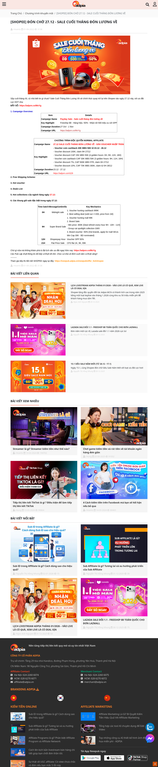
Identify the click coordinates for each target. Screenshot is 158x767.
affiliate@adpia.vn (24, 682)
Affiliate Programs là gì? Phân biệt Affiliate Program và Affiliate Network (52, 739)
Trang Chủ (16, 13)
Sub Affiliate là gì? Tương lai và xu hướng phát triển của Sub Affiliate (51, 727)
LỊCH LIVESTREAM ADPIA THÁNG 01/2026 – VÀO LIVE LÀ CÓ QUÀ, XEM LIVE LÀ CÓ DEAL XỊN (107, 287)
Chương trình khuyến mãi (39, 13)
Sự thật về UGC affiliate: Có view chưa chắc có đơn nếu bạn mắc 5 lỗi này (52, 763)
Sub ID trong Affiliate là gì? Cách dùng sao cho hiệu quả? (52, 715)
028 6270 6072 (99, 678)
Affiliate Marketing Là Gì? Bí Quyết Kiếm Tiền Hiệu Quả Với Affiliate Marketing (120, 715)
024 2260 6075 (101, 675)
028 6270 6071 (29, 678)
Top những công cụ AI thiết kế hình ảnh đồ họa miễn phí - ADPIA (122, 739)
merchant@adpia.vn (95, 682)
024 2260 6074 (31, 675)
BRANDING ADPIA (25, 689)
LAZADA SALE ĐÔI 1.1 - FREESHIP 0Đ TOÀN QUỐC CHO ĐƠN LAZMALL (104, 327)
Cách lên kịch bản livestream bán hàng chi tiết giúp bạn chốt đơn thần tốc (52, 751)
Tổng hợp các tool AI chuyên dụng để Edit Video (121, 727)
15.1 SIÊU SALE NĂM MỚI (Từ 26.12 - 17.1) (91, 363)
